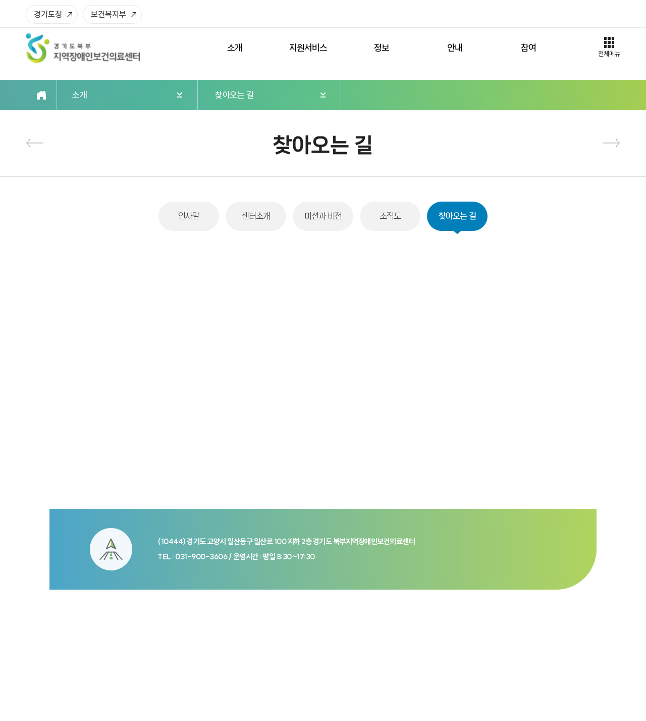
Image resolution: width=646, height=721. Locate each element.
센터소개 (256, 216)
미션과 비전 (323, 216)
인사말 (189, 216)
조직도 (34, 143)
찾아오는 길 (457, 216)
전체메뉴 (609, 54)
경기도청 (48, 14)
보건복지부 (108, 14)
